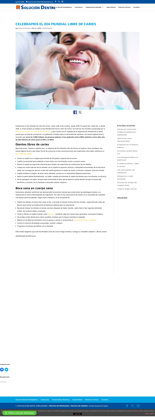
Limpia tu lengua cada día (127, 189)
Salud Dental (111, 7)
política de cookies (137, 411)
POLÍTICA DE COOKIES (79, 406)
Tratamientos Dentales (93, 7)
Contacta (136, 7)
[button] (19, 413)
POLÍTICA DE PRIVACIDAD (59, 406)
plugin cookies (149, 413)
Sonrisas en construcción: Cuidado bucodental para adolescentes (127, 132)
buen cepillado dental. (24, 154)
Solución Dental (24, 28)
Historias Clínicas (124, 7)
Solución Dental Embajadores (61, 7)
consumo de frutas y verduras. (85, 220)
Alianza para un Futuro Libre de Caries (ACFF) (33, 131)
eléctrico (51, 214)
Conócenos (79, 7)
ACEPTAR (77, 414)
